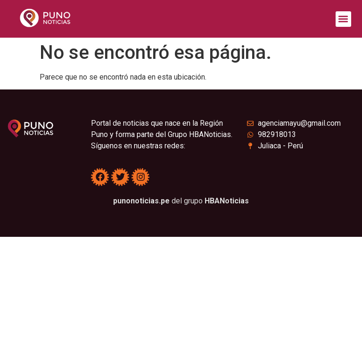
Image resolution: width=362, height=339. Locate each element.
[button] (343, 19)
